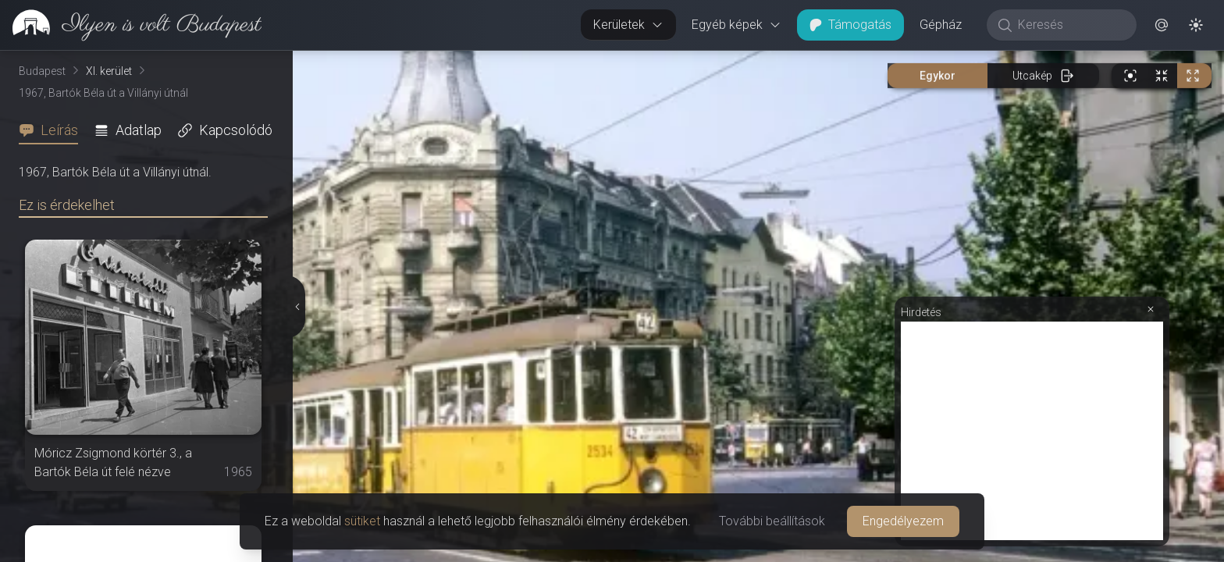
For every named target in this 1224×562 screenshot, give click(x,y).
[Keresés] (1069, 25)
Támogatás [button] (850, 24)
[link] (131, 25)
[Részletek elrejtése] (297, 307)
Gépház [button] (941, 24)
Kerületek (628, 24)
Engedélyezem (903, 521)
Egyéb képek (736, 24)
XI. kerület (109, 71)
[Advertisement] (1032, 431)
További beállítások (772, 521)
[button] (1161, 25)
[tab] (53, 130)
